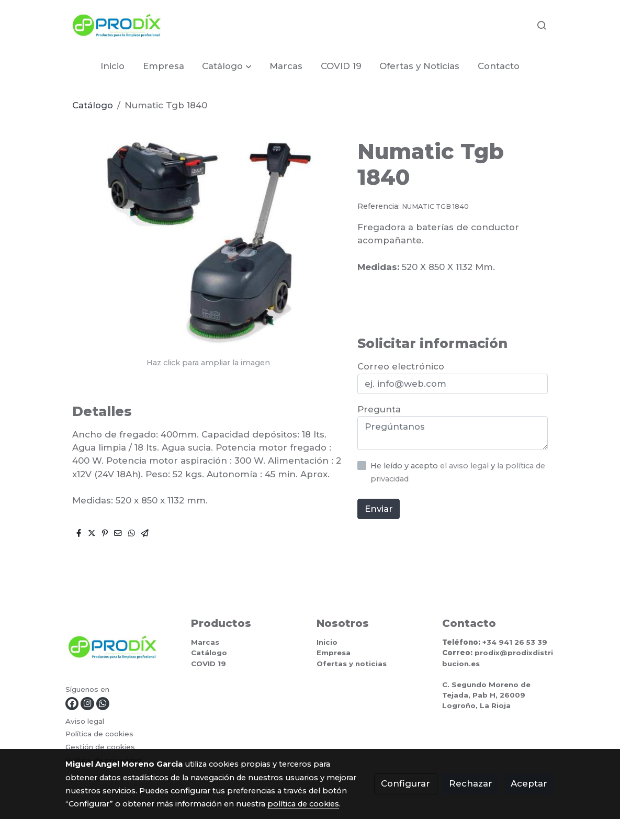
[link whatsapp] (103, 703)
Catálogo (92, 105)
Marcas (205, 642)
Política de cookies (99, 734)
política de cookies (303, 804)
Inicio (327, 642)
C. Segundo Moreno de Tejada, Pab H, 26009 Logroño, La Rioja (486, 695)
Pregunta (379, 409)
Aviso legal (84, 721)
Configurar (405, 783)
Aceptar (529, 783)
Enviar (379, 508)
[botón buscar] (542, 25)
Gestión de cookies (100, 747)
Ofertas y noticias (352, 663)
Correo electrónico (400, 366)
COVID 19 (208, 663)
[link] (117, 25)
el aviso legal (465, 465)
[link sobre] (121, 650)
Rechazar (470, 783)
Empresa (334, 652)
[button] (227, 66)
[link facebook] (71, 703)
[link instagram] (87, 703)
